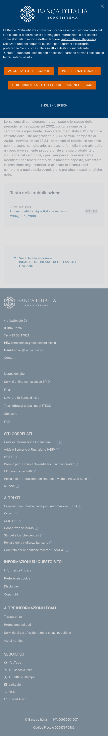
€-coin (8, 513)
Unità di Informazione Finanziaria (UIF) (31, 442)
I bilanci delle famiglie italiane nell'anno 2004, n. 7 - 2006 (39, 213)
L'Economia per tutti (18, 471)
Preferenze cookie (17, 578)
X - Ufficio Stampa (19, 677)
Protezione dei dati (17, 625)
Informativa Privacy (17, 570)
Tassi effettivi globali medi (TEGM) (28, 406)
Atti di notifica (13, 641)
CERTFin (10, 521)
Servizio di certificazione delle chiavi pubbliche (37, 633)
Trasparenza (13, 617)
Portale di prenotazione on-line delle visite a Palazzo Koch (45, 479)
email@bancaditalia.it (29, 350)
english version (54, 107)
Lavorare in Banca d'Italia (21, 398)
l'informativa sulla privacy (78, 39)
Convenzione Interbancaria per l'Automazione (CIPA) (41, 506)
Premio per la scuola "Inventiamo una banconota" (39, 464)
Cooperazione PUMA (19, 528)
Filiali (7, 390)
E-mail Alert (15, 699)
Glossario (10, 414)
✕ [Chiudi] (102, 6)
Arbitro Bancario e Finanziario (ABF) (29, 449)
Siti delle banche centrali (21, 535)
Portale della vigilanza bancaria (26, 542)
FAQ (7, 422)
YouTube (12, 662)
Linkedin (12, 684)
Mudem (9, 486)
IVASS (8, 457)
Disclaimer (11, 586)
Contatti (9, 357)
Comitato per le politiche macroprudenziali (34, 550)
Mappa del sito (14, 374)
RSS (9, 692)
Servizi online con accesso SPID (27, 382)
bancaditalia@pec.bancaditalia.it (33, 343)
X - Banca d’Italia (18, 670)
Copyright (11, 594)
